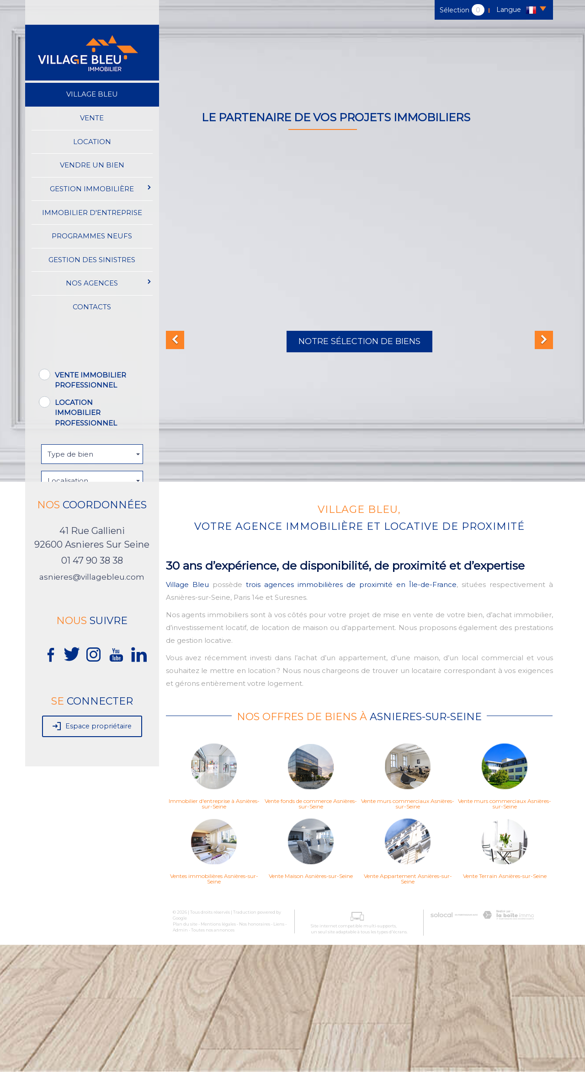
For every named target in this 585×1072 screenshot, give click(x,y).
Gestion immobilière (101, 188)
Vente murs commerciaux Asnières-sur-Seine (407, 931)
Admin (180, 1057)
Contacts (92, 306)
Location (92, 141)
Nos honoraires (254, 1051)
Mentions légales (218, 1051)
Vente (92, 117)
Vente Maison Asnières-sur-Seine (311, 1003)
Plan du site (185, 1051)
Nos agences (109, 282)
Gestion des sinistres (91, 259)
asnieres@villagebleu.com (91, 704)
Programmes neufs (92, 235)
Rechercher (92, 562)
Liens (278, 1051)
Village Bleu (92, 94)
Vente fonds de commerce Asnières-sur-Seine (311, 931)
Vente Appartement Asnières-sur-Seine (408, 1006)
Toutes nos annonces (212, 1057)
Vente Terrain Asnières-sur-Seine (505, 1003)
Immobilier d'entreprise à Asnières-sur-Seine (214, 931)
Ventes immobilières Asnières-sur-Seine (214, 1006)
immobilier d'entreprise (92, 212)
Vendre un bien (92, 165)
